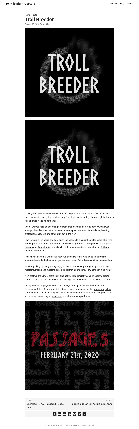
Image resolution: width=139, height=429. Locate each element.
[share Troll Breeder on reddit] (64, 414)
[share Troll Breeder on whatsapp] (74, 414)
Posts (34, 15)
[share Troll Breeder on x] (54, 414)
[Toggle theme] (34, 3)
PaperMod (90, 425)
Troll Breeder (91, 285)
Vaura (42, 250)
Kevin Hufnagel (70, 243)
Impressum (68, 425)
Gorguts (29, 247)
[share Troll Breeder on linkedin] (59, 414)
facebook (33, 292)
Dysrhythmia (43, 247)
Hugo (83, 425)
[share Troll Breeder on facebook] (69, 414)
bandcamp (57, 296)
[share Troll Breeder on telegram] (79, 414)
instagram (99, 289)
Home (27, 15)
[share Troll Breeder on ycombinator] (84, 414)
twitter (108, 289)
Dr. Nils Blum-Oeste (19, 3)
